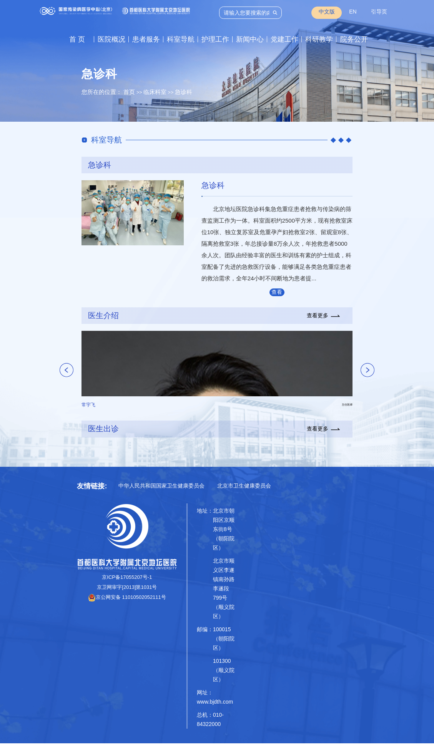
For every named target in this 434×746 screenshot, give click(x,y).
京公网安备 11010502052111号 (127, 600)
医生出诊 (103, 431)
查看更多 (277, 295)
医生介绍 (103, 318)
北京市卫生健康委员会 (244, 488)
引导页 (379, 11)
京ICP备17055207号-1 (127, 580)
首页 (129, 92)
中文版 (327, 11)
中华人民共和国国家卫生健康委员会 (161, 488)
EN (352, 11)
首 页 (77, 39)
